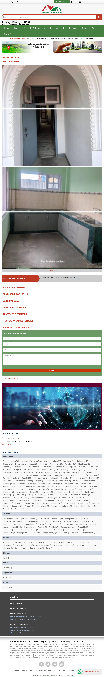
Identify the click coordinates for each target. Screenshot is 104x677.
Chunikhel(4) (30, 486)
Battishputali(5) (71, 483)
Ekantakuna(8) (30, 527)
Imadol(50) (19, 518)
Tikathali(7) (53, 527)
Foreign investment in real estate (22, 627)
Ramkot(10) (8, 475)
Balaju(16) (72, 467)
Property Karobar (12, 378)
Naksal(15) (82, 467)
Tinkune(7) (54, 478)
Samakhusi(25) (69, 461)
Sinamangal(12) (78, 469)
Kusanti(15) (18, 524)
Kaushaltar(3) (8, 545)
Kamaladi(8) (26, 478)
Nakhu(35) (45, 518)
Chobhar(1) (91, 506)
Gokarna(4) (7, 489)
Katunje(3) (20, 545)
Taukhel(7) (42, 527)
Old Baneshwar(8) (40, 478)
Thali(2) (27, 497)
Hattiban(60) (8, 518)
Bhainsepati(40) (32, 518)
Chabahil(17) (8, 467)
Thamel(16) (60, 467)
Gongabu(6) (39, 481)
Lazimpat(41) (26, 461)
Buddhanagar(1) (25, 500)
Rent (16, 28)
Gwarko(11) (43, 524)
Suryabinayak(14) (30, 542)
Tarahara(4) (7, 587)
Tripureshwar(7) (80, 478)
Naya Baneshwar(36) (42, 461)
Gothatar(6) (20, 481)
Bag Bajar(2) (21, 495)
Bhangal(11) (32, 472)
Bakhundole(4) (21, 530)
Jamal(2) (41, 495)
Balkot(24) (7, 542)
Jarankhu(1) (8, 509)
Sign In (13, 2)
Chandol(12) (92, 469)
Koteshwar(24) (21, 464)
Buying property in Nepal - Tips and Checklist (26, 616)
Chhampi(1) (64, 532)
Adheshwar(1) (67, 497)
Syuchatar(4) (56, 486)
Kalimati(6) (77, 481)
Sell (26, 28)
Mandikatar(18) (84, 464)
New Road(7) (8, 481)
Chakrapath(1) (84, 503)
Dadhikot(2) (58, 545)
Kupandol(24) (33, 521)
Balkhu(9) (58, 475)
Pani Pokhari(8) (82, 475)
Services (54, 28)
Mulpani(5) (21, 483)
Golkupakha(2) (61, 492)
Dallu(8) (16, 478)
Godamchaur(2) (9, 532)
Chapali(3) (34, 492)
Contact (7, 33)
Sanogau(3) (70, 530)
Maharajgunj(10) (21, 475)
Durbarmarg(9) (46, 475)
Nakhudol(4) (8, 530)
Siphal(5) (6, 486)
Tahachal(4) (68, 486)
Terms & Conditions (70, 670)
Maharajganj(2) (54, 497)
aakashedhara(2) (39, 497)
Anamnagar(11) (45, 472)
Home (6, 28)
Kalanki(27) (56, 461)
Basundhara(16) (47, 467)
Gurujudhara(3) (71, 489)
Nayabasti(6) (51, 481)
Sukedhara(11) (59, 472)
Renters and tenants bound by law (23, 633)
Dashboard (84, 2)
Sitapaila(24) (8, 464)
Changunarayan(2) (43, 545)
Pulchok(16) (45, 521)
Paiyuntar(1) (29, 506)
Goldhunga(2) (8, 495)
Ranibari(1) (38, 500)
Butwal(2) (7, 577)
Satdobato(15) (72, 521)
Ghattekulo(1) (79, 506)
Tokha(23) (43, 464)
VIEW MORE (52, 271)
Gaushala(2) (52, 495)
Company (16, 670)
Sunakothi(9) (68, 524)
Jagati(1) (49, 548)
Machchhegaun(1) (10, 500)
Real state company (10, 438)
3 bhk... (29, 38)
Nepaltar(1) (29, 503)
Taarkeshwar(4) (43, 486)
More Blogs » (6, 444)
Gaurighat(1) (17, 506)
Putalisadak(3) (43, 489)
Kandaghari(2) (90, 492)
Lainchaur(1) (8, 503)
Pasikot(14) (93, 467)
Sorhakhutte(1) (70, 503)
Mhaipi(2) (18, 497)
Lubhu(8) (6, 527)
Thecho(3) (81, 530)
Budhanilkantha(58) (11, 461)
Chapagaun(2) (22, 532)
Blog (94, 28)
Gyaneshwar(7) (66, 478)
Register (20, 2)
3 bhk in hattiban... (42, 38)
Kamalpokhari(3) (86, 489)
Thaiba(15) (7, 524)
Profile (74, 2)
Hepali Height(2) (76, 492)
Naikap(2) (32, 495)
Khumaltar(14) (31, 524)
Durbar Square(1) (21, 548)
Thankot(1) (70, 500)
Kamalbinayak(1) (37, 548)
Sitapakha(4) (83, 527)
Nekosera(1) (82, 545)
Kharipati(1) (8, 548)
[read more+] (74, 277)
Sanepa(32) (69, 518)
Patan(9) (92, 524)
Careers (31, 670)
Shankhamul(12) (63, 469)
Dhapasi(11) (7, 472)
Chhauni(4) (18, 489)
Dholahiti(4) (45, 530)
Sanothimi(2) (70, 545)
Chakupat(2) (35, 532)
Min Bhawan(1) (42, 503)
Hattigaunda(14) (19, 469)
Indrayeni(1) (67, 506)
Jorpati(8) (7, 478)
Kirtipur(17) (20, 467)
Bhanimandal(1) (88, 532)
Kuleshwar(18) (70, 464)
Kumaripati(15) (86, 521)
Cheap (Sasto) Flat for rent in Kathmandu (25, 619)
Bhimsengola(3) (46, 492)
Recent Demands (70, 28)
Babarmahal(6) (65, 481)
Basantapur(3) (22, 492)
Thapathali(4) (93, 486)
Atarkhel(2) (7, 497)
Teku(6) (30, 481)
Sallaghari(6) (59, 542)
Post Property (62, 2)
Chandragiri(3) (8, 492)
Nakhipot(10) (55, 524)
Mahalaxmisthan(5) (68, 527)
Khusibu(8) (94, 475)
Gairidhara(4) (80, 486)
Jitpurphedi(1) (82, 500)
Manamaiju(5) (85, 483)
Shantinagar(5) (44, 483)
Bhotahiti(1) (20, 509)
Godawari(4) (33, 530)
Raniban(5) (32, 483)
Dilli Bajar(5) (58, 483)
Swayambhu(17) (33, 467)
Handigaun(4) (30, 489)
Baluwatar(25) (83, 461)
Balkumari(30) (82, 518)
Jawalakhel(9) (81, 524)
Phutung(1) (55, 506)
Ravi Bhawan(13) (48, 469)
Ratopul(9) (34, 475)
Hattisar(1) (79, 497)
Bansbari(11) (20, 472)
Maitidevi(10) (87, 472)
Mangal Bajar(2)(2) (49, 532)
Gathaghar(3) (83, 542)
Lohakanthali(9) (45, 542)
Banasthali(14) (34, 469)
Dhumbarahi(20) (56, 464)
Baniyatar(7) (94, 478)
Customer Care (54, 670)
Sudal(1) (92, 545)
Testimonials (41, 670)
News (84, 28)
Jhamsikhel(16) (58, 521)
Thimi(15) (17, 542)
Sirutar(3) (30, 545)
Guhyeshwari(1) (42, 506)
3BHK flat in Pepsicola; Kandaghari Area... (67, 38)
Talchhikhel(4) (58, 530)
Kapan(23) (33, 464)
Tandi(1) (6, 558)
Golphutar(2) (64, 495)
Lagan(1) (60, 500)
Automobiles (39, 28)
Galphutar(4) (17, 486)
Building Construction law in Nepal (23, 630)
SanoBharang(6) (90, 481)
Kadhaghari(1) (56, 503)
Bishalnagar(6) (9, 483)
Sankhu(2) (86, 495)
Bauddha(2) (75, 495)
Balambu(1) (49, 500)
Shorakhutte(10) (73, 472)
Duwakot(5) (71, 542)
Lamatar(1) (75, 532)
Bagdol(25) (21, 521)
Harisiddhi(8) (17, 527)
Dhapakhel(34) (57, 518)
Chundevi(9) (69, 475)
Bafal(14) (6, 469)
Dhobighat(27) (9, 521)
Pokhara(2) (7, 567)
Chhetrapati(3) (57, 489)
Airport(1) (19, 503)
